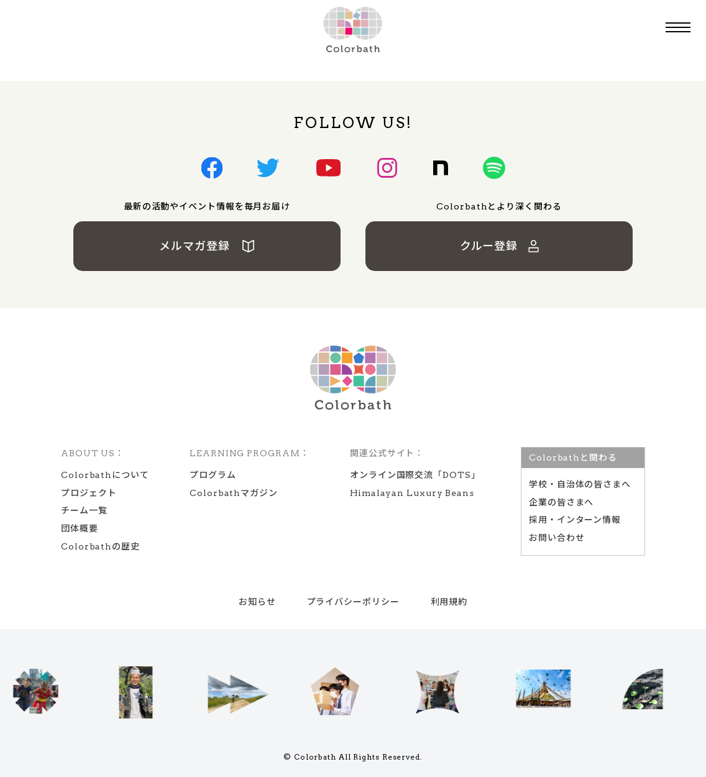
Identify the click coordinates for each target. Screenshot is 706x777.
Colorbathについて (105, 475)
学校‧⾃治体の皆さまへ (580, 484)
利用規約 (449, 602)
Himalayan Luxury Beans (412, 493)
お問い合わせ (556, 538)
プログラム (213, 475)
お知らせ (257, 602)
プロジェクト (88, 493)
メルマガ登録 (207, 245)
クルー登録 (499, 245)
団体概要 (79, 528)
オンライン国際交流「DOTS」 (415, 475)
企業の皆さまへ (561, 502)
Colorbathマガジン (234, 493)
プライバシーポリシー (353, 602)
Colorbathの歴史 (100, 546)
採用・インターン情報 (575, 520)
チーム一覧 (84, 510)
